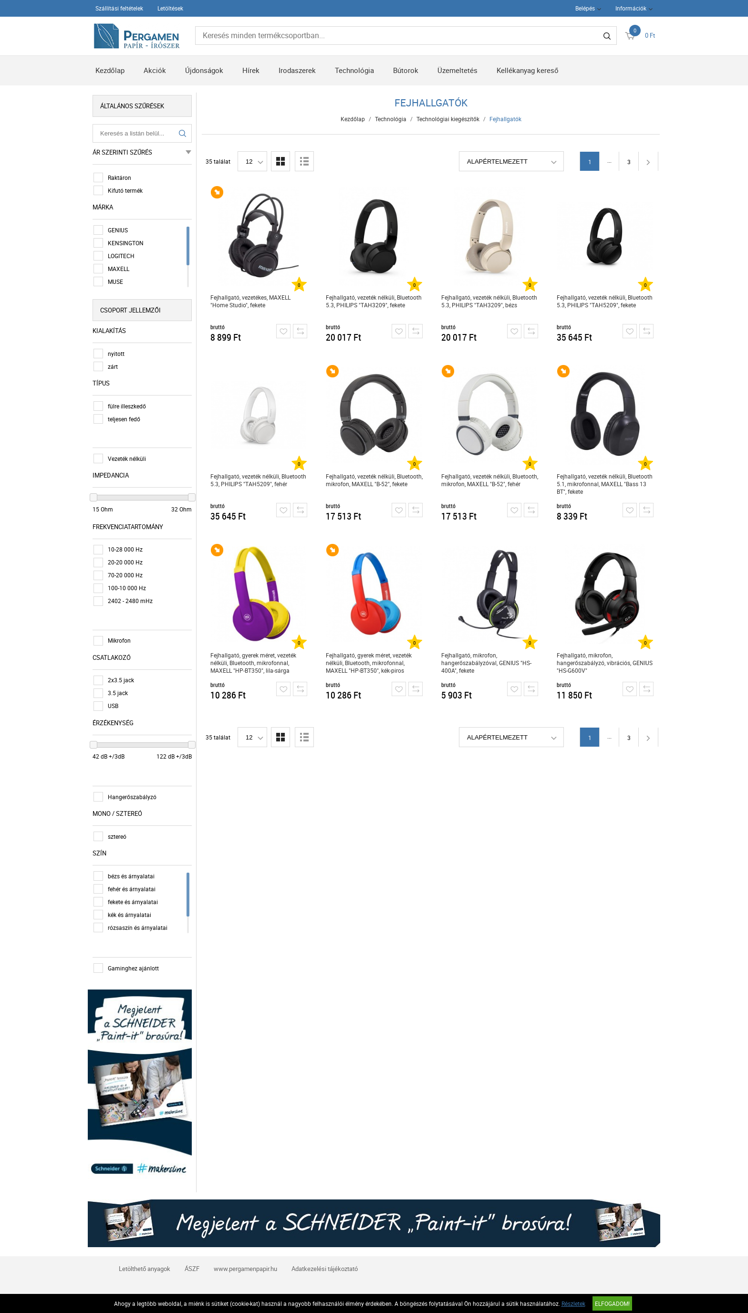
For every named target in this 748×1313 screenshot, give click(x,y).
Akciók (155, 70)
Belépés (585, 8)
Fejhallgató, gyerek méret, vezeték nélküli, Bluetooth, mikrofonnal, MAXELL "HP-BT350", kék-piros (369, 662)
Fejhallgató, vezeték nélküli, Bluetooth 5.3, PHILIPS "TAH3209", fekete (374, 301)
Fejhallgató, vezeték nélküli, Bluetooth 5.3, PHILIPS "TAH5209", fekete (605, 301)
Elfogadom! (612, 1303)
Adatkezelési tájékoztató (324, 1268)
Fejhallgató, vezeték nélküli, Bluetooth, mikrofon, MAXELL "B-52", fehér (489, 480)
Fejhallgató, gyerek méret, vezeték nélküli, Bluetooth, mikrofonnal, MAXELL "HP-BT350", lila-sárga (253, 662)
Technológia (354, 70)
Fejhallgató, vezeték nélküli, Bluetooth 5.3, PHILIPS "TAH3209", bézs (489, 301)
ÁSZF (192, 1268)
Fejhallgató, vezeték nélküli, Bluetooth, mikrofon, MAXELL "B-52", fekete (374, 480)
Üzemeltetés (457, 70)
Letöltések (170, 8)
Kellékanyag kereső (528, 70)
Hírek (251, 70)
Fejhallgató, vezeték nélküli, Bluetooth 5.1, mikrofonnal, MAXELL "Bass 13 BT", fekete (605, 483)
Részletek (573, 1303)
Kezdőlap (110, 70)
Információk (630, 8)
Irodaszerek (297, 70)
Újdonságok (204, 70)
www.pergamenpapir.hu (245, 1268)
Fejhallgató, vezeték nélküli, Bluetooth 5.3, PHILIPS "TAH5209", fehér (258, 480)
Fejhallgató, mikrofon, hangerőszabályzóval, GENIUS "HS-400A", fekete (486, 662)
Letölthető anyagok (144, 1268)
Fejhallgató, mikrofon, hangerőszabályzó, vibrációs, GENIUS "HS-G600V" (605, 662)
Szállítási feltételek (119, 8)
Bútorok (405, 70)
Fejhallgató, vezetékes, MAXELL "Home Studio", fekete (250, 301)
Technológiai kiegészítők (447, 119)
